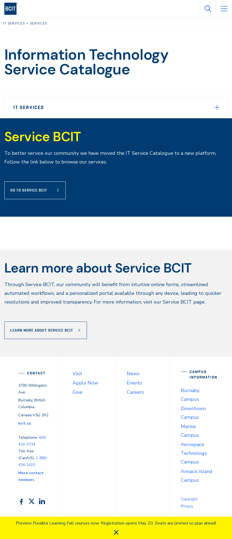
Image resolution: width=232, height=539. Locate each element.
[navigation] (13, 8)
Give (77, 392)
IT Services (28, 107)
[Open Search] (207, 8)
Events (134, 383)
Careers (135, 392)
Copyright (189, 499)
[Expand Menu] (217, 107)
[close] (116, 532)
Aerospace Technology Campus (194, 453)
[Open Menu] (224, 8)
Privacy (187, 506)
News (133, 373)
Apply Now (85, 383)
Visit (77, 373)
